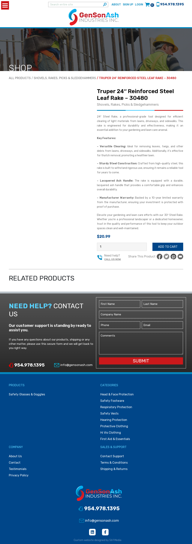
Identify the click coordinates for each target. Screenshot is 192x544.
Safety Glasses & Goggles (27, 394)
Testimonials (17, 469)
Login (139, 4)
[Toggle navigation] (184, 17)
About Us (15, 456)
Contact (14, 462)
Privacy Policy (18, 475)
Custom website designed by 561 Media (97, 540)
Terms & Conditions (114, 462)
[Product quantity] (122, 247)
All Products (20, 78)
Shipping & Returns (114, 469)
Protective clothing (114, 426)
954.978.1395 (27, 365)
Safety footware (112, 401)
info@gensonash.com (73, 365)
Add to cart (168, 246)
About (116, 4)
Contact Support (112, 456)
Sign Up (128, 4)
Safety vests (109, 413)
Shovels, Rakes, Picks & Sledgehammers (65, 78)
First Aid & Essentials (115, 439)
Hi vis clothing (110, 432)
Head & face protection (117, 394)
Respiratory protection (116, 407)
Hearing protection (113, 420)
